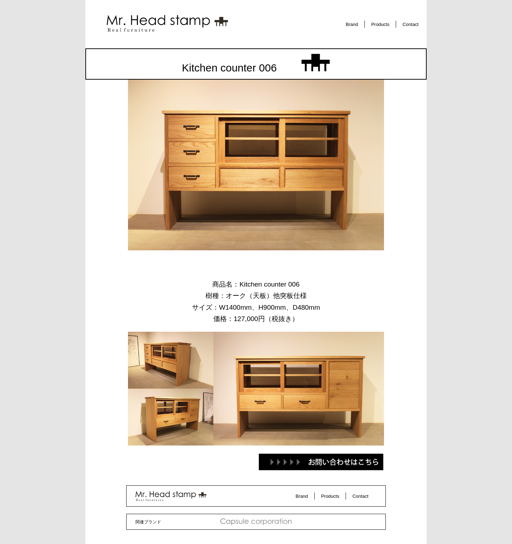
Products (380, 24)
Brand (352, 24)
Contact (410, 24)
